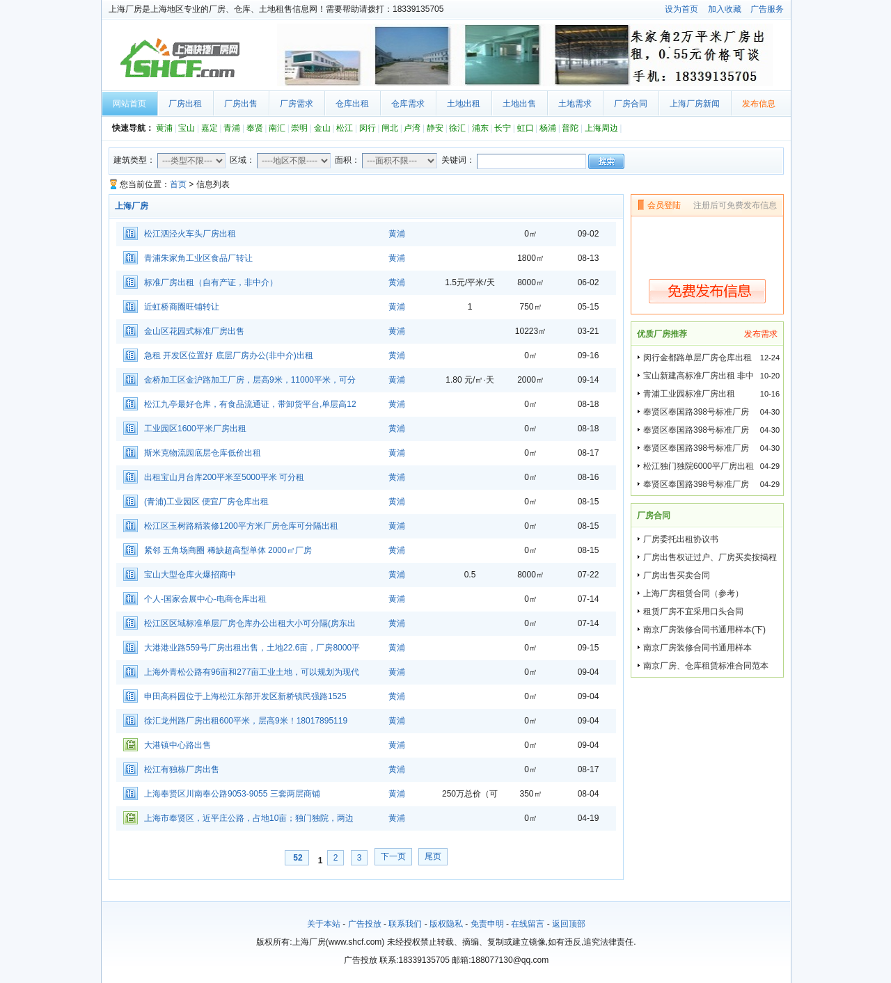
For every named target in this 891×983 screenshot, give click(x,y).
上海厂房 (178, 58)
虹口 (525, 128)
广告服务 (767, 9)
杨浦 (547, 128)
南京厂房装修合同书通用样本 (697, 648)
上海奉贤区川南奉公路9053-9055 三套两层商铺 (232, 794)
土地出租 (463, 104)
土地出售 (519, 104)
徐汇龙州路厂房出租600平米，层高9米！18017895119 (245, 721)
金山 (322, 128)
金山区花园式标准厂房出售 (194, 331)
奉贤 (254, 128)
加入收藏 (724, 9)
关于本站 (323, 924)
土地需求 (575, 104)
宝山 (186, 128)
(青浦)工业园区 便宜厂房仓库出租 (206, 501)
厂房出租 (185, 104)
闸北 (389, 128)
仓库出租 (352, 104)
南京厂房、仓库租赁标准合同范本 (705, 666)
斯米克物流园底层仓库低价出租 (202, 453)
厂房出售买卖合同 (676, 575)
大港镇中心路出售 (177, 745)
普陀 (570, 128)
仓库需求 (408, 104)
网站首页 (129, 104)
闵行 (367, 128)
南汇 (277, 128)
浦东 (480, 128)
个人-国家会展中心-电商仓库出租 (205, 599)
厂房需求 (296, 104)
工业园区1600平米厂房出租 (195, 428)
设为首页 (681, 9)
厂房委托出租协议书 (680, 539)
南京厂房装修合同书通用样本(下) (704, 629)
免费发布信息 (707, 291)
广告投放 (364, 924)
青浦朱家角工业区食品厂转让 (198, 258)
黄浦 (164, 128)
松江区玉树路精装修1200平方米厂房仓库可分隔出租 (241, 526)
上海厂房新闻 (695, 104)
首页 (178, 184)
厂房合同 (630, 104)
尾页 (433, 856)
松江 (344, 128)
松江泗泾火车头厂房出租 (190, 234)
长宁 (502, 128)
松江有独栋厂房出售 (181, 769)
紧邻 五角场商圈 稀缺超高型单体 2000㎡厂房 (228, 550)
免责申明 (487, 924)
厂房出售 (241, 104)
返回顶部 (568, 924)
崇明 (299, 128)
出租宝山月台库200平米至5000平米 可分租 (224, 477)
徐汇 (457, 128)
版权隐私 (446, 924)
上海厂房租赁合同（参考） (693, 593)
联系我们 (405, 924)
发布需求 (761, 334)
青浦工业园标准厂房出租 (689, 394)
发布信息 (758, 104)
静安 (435, 128)
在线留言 (527, 924)
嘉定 (209, 128)
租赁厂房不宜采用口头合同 (693, 611)
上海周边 (601, 128)
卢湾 (412, 128)
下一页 (393, 856)
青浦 (231, 128)
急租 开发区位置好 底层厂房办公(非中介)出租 (228, 355)
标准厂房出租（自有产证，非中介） (211, 282)
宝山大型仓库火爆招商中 (190, 575)
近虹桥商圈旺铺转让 (181, 307)
